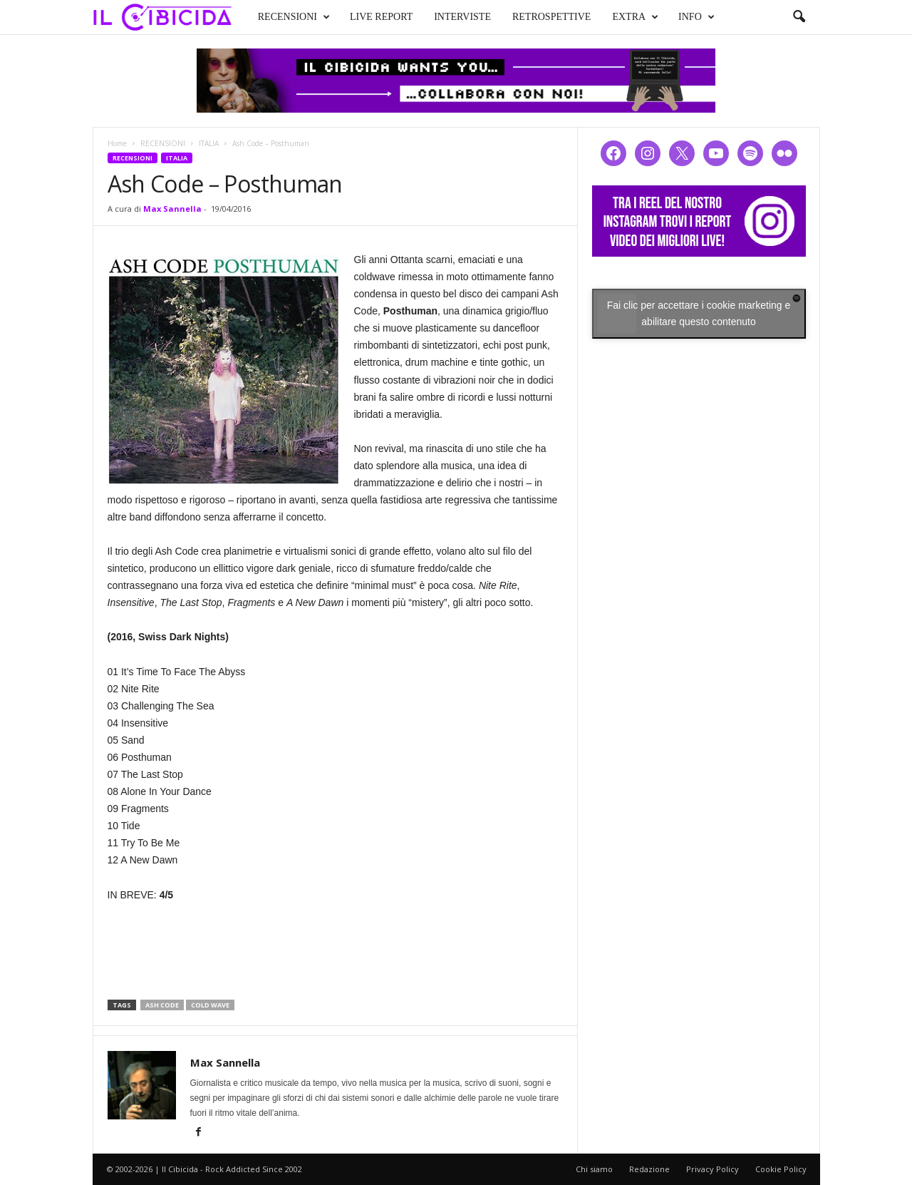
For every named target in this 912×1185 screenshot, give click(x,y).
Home (117, 143)
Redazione (649, 1169)
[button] (798, 17)
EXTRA (635, 17)
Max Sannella (172, 208)
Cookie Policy (781, 1169)
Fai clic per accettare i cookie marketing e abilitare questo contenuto (699, 313)
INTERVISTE (462, 16)
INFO (696, 17)
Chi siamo (594, 1169)
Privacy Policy (712, 1169)
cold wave (210, 1005)
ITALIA (209, 143)
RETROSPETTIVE (551, 16)
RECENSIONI (294, 17)
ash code (162, 1005)
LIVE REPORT (381, 16)
